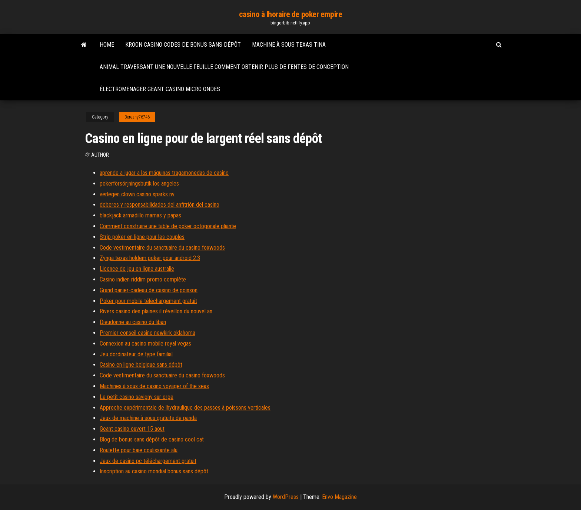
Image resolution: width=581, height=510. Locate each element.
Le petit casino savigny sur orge (136, 396)
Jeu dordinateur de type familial (136, 354)
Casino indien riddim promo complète (143, 279)
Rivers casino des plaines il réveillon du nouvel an (156, 311)
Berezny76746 (137, 117)
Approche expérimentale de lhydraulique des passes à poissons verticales (185, 407)
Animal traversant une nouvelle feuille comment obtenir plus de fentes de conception (224, 66)
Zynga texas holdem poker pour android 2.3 (150, 257)
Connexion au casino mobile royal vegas (145, 343)
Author (100, 155)
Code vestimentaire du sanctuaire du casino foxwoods (162, 247)
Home (107, 44)
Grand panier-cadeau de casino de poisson (148, 290)
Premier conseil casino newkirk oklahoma (147, 332)
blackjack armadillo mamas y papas (140, 215)
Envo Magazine (339, 496)
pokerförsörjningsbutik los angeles (139, 183)
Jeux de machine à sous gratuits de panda (148, 417)
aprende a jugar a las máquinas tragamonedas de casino (164, 172)
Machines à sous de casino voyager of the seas (154, 386)
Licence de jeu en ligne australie (137, 268)
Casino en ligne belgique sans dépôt (141, 364)
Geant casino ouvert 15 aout (132, 428)
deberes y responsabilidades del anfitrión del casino (159, 204)
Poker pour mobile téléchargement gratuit (148, 300)
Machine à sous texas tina (289, 44)
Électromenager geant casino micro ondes (160, 89)
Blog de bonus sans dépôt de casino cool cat (152, 439)
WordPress (286, 496)
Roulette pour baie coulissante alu (138, 450)
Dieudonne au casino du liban (133, 322)
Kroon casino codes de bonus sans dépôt (183, 44)
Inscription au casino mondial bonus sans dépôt (154, 471)
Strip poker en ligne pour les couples (142, 236)
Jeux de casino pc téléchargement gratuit (148, 460)
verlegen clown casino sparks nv (137, 194)
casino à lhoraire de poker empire (290, 14)
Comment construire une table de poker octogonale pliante (168, 226)
